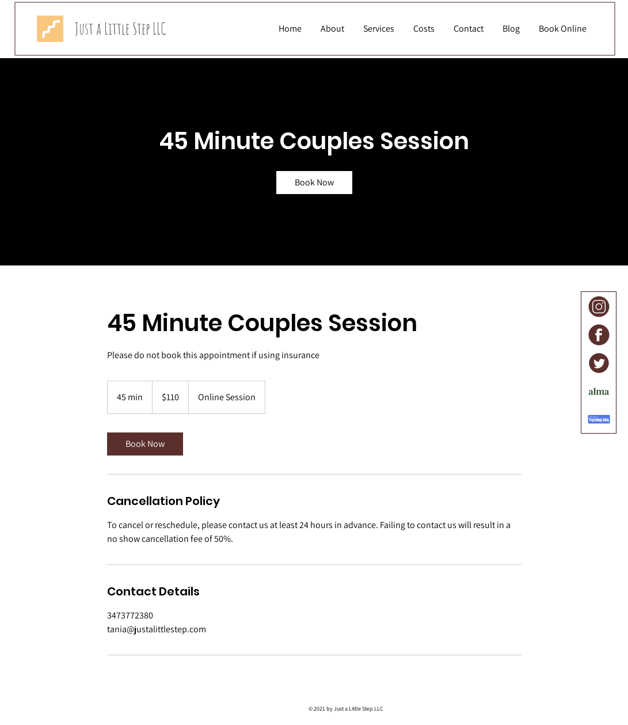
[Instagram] (599, 306)
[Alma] (599, 391)
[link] (314, 182)
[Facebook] (599, 335)
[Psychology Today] (599, 419)
